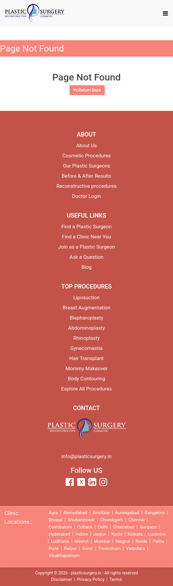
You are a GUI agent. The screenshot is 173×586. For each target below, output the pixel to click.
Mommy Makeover (87, 368)
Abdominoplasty (86, 328)
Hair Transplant (86, 358)
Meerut (82, 541)
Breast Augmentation (86, 308)
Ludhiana (60, 541)
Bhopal (55, 520)
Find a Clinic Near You (86, 237)
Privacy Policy (90, 579)
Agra (53, 512)
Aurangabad (127, 512)
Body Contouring (86, 379)
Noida (141, 541)
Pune (54, 548)
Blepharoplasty (87, 318)
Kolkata (135, 534)
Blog (86, 267)
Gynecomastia (86, 348)
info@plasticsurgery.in (86, 456)
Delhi (103, 527)
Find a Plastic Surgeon (86, 227)
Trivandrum (109, 548)
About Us (86, 145)
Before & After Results (87, 176)
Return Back (87, 90)
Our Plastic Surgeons (86, 166)
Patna (158, 541)
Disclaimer (61, 579)
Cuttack (84, 527)
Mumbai (102, 541)
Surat (87, 548)
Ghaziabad (123, 527)
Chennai (136, 520)
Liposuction (86, 297)
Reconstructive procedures (86, 186)
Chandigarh (111, 520)
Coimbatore (60, 527)
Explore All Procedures (86, 389)
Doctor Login (86, 196)
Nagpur (122, 541)
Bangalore (155, 512)
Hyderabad (59, 534)
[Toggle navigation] (165, 13)
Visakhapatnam (64, 555)
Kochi (117, 534)
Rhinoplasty (86, 338)
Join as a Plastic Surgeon (86, 247)
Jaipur (99, 534)
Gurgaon (148, 527)
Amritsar (101, 512)
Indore (81, 534)
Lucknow (157, 534)
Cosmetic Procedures (86, 156)
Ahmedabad (75, 512)
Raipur (70, 548)
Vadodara (135, 548)
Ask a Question (86, 257)
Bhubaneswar (81, 520)
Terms (115, 579)
